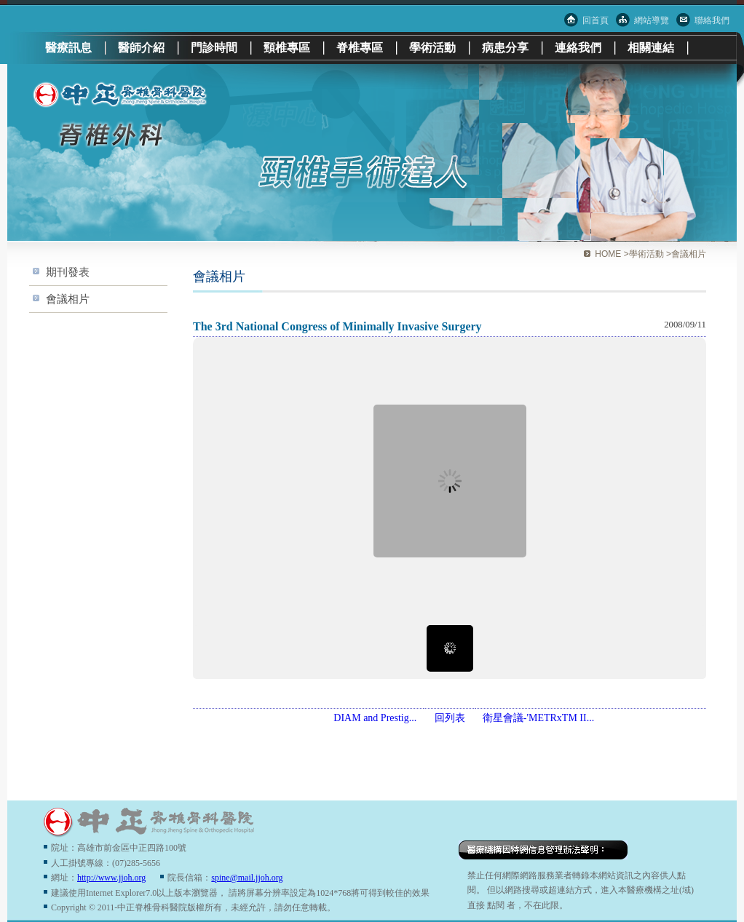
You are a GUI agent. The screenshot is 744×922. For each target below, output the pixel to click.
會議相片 (68, 299)
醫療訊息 (68, 47)
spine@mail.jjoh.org (246, 878)
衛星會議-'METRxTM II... (538, 717)
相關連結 (651, 47)
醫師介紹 (141, 47)
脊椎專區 (359, 47)
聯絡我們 (711, 20)
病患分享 (505, 47)
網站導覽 (651, 20)
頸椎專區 (287, 47)
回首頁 (595, 20)
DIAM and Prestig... (374, 717)
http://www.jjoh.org (111, 878)
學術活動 (432, 47)
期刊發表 (68, 272)
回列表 (450, 717)
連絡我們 (578, 47)
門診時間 (214, 47)
